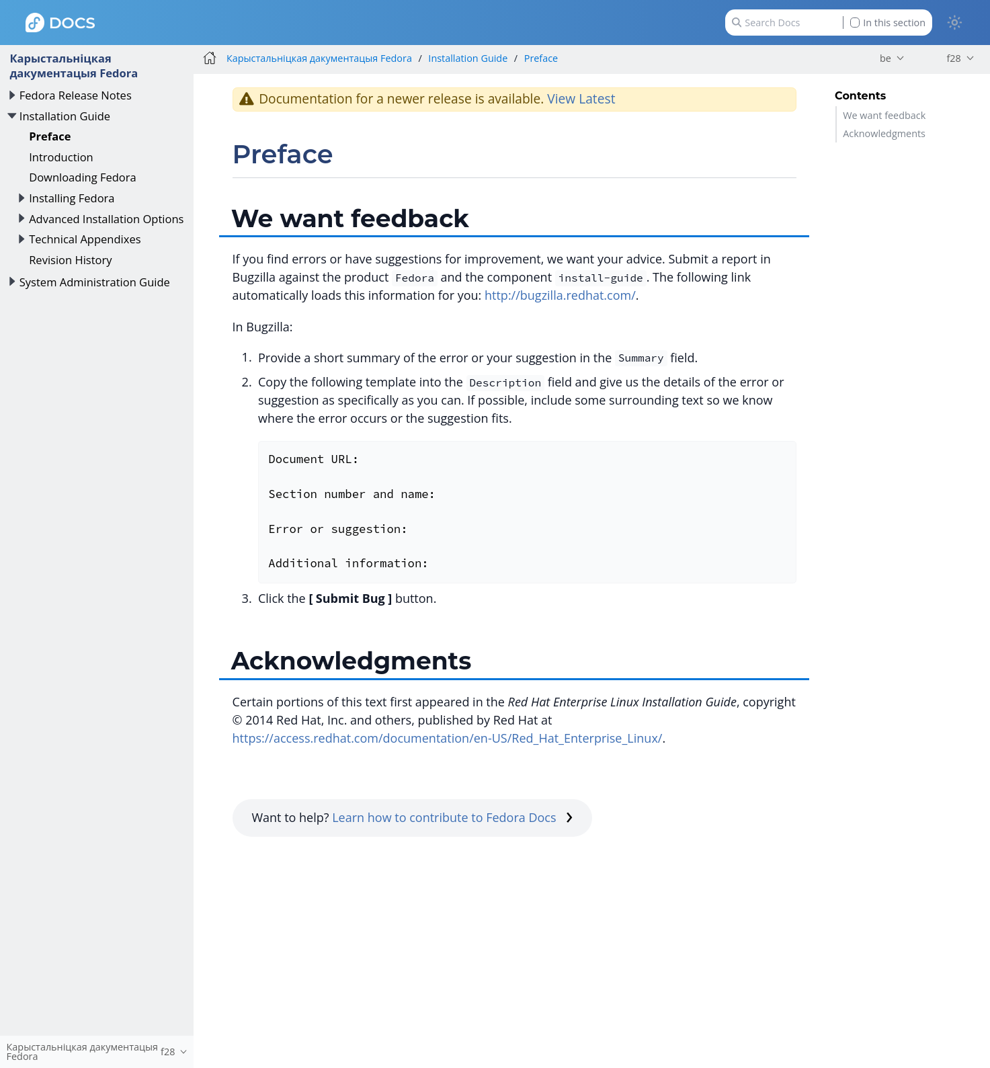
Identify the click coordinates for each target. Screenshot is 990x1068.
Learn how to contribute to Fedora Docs (452, 817)
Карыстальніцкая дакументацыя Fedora (73, 65)
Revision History (70, 260)
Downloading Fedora (82, 177)
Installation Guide (64, 116)
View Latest (581, 98)
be (885, 58)
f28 (953, 58)
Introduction (61, 157)
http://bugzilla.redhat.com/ (560, 295)
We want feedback (884, 115)
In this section (887, 22)
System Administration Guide (94, 282)
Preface (50, 136)
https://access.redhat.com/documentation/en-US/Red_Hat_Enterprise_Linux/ (448, 738)
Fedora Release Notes (75, 95)
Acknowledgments (884, 133)
